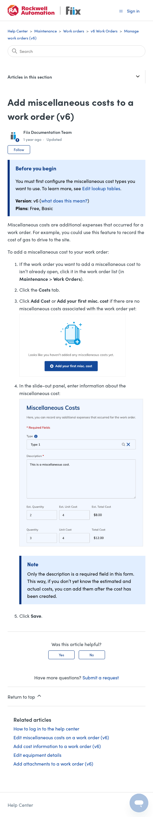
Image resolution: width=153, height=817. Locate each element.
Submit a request (100, 677)
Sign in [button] (133, 11)
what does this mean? (64, 200)
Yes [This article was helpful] (61, 654)
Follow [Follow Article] (19, 149)
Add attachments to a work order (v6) (53, 763)
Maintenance (45, 31)
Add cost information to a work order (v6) (57, 746)
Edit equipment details (37, 755)
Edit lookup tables (101, 188)
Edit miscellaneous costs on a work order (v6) (61, 737)
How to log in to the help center (46, 728)
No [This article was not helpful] (92, 654)
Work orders (73, 31)
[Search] (76, 51)
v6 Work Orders (104, 31)
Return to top (25, 696)
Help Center (18, 31)
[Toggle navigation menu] (121, 10)
